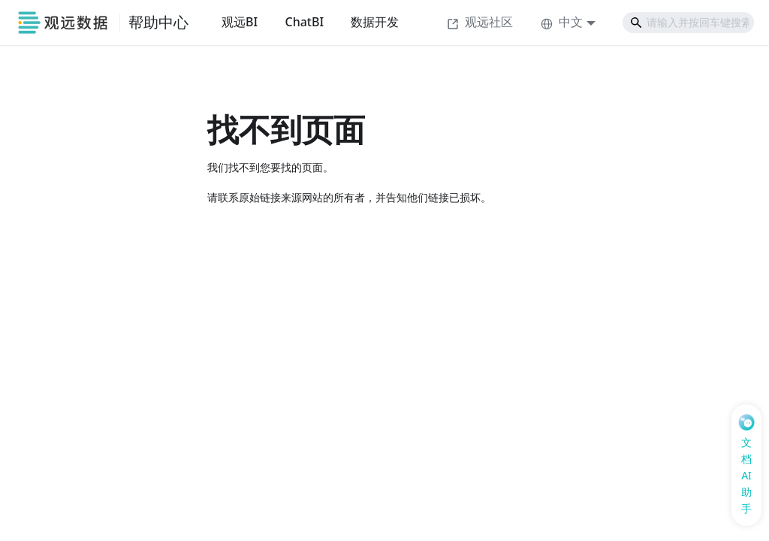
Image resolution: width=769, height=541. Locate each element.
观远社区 (480, 22)
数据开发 (375, 22)
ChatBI (304, 22)
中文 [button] (562, 22)
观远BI (240, 22)
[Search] (688, 22)
